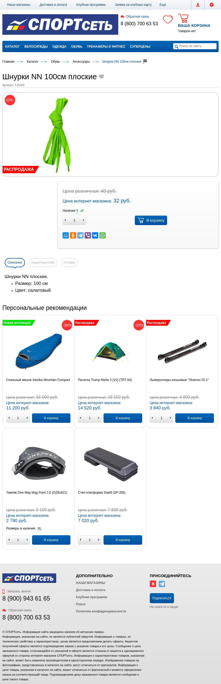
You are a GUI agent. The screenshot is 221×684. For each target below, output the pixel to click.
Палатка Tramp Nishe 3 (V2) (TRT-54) (105, 380)
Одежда (59, 46)
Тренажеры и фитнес (106, 46)
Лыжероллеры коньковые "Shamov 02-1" (179, 380)
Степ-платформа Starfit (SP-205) (101, 492)
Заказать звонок (16, 591)
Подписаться (161, 598)
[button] (162, 4)
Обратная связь (135, 16)
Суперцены (140, 46)
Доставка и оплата (53, 5)
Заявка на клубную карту (133, 5)
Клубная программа (91, 5)
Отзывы (69, 262)
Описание (15, 262)
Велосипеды (36, 46)
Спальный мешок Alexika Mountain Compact (38, 380)
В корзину (150, 220)
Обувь (76, 46)
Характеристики (43, 262)
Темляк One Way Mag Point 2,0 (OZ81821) (36, 492)
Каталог (12, 46)
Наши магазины (18, 5)
